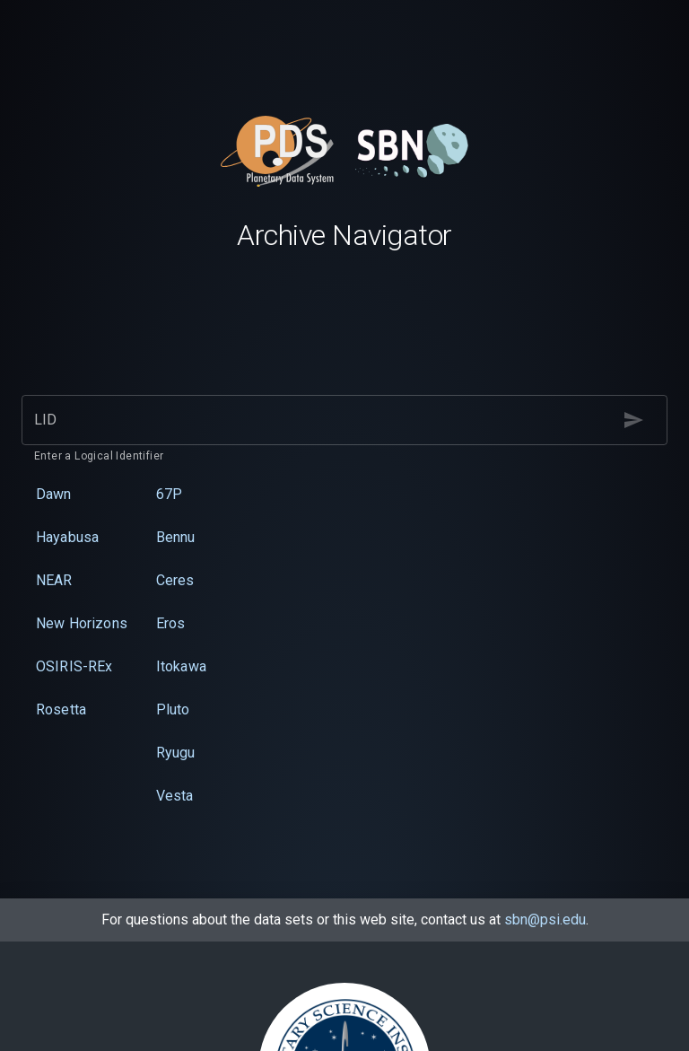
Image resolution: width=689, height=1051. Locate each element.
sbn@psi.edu (545, 919)
